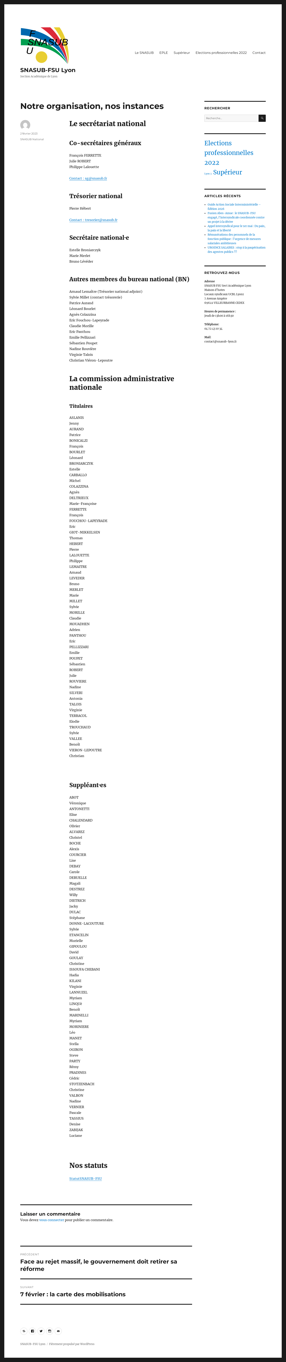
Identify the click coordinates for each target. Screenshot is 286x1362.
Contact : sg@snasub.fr (88, 178)
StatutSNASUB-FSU (85, 1179)
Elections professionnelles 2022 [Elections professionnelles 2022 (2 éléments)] (228, 152)
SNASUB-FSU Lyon (47, 70)
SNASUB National (32, 139)
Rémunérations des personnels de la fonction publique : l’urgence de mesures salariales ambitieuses (234, 239)
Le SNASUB (144, 53)
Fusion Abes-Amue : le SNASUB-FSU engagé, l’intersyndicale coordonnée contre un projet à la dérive (236, 217)
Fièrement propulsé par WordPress (72, 1344)
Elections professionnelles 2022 (221, 53)
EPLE (163, 53)
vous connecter (51, 1220)
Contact (259, 53)
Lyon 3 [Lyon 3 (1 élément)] (208, 173)
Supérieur (182, 53)
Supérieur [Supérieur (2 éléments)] (227, 172)
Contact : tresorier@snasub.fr (93, 220)
